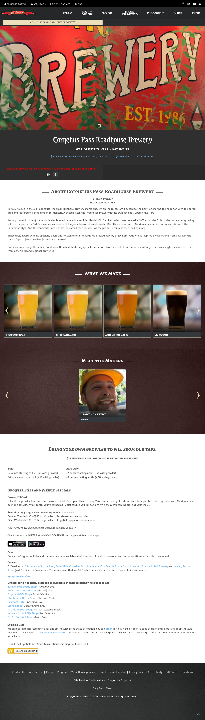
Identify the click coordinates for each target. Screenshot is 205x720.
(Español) (121, 672)
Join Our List (35, 672)
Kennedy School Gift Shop (22, 613)
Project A (125, 680)
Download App (60, 4)
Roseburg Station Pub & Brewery (149, 566)
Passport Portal (15, 4)
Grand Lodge (14, 606)
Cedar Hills (62, 566)
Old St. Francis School (19, 617)
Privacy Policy (137, 672)
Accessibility (155, 672)
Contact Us (145, 156)
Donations (187, 672)
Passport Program (56, 672)
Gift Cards (171, 672)
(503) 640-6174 (122, 156)
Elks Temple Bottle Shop (114, 566)
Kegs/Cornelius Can (18, 576)
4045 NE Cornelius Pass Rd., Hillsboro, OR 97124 (79, 156)
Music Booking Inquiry (83, 672)
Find (79, 4)
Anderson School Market (21, 590)
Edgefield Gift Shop (19, 594)
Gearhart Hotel (16, 602)
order (109, 629)
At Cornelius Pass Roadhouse (102, 149)
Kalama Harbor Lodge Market (25, 609)
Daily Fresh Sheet (103, 688)
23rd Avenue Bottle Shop (39, 566)
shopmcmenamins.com (53, 632)
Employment (107, 672)
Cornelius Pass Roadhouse (84, 566)
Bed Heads (38, 4)
